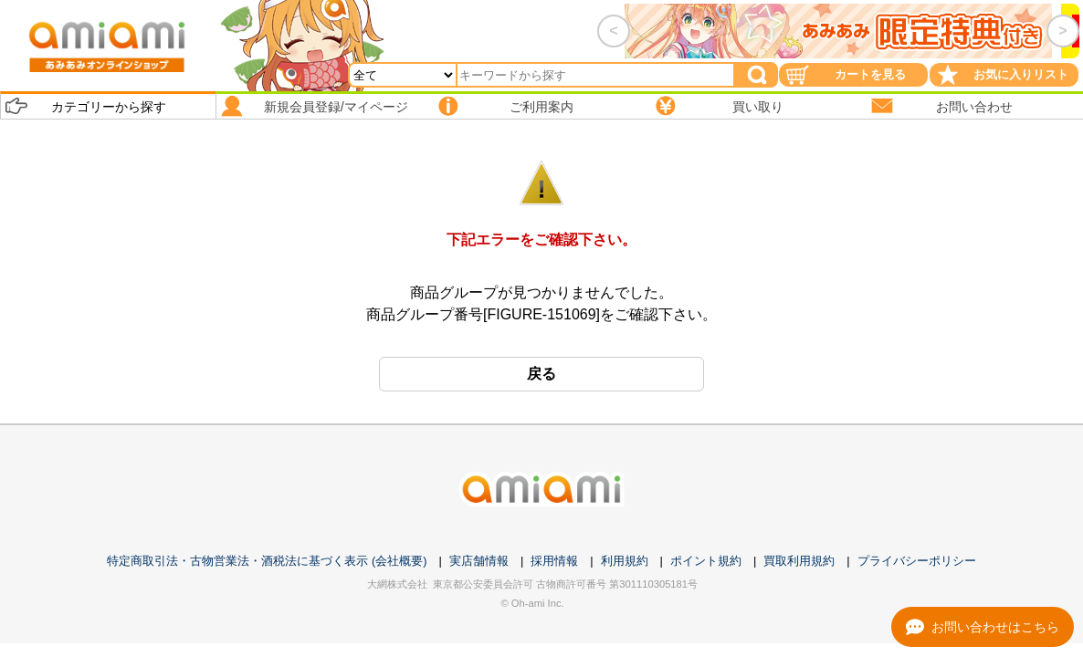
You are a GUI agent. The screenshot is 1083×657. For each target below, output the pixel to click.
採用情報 (554, 561)
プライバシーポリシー (916, 561)
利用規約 (624, 561)
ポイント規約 (705, 561)
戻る (541, 373)
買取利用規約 (799, 561)
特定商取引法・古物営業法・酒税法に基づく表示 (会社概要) (266, 561)
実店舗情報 (479, 561)
